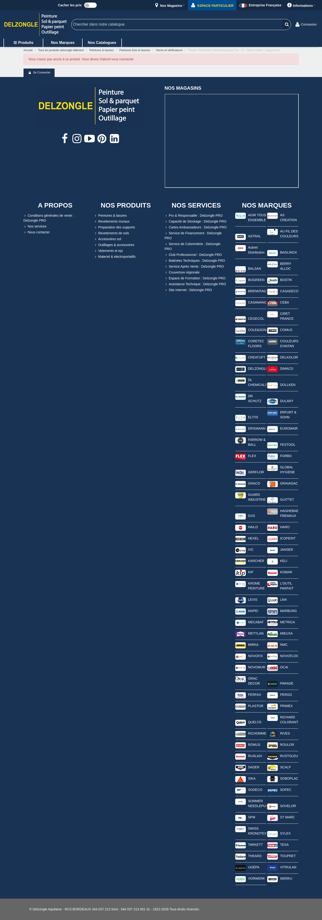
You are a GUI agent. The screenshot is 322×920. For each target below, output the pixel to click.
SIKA (252, 778)
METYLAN (256, 633)
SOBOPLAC (289, 778)
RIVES (285, 733)
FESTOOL (287, 445)
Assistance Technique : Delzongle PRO (195, 284)
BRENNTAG (257, 291)
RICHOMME (257, 733)
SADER (253, 767)
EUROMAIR (289, 428)
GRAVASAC (289, 483)
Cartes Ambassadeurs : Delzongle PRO (196, 227)
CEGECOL (256, 318)
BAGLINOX (288, 252)
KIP (251, 572)
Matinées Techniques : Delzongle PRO (195, 260)
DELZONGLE (257, 368)
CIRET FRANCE (287, 316)
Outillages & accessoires (114, 245)
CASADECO (289, 291)
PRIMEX (286, 706)
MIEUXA (286, 633)
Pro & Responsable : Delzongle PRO (194, 215)
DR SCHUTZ (255, 398)
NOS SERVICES (196, 205)
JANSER (286, 549)
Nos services (35, 226)
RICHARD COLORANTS (289, 719)
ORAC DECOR (254, 681)
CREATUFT (257, 357)
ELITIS (253, 417)
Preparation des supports (114, 227)
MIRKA (253, 645)
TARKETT (255, 845)
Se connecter (39, 73)
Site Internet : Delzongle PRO (188, 290)
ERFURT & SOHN (288, 414)
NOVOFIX (255, 656)
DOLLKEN (287, 385)
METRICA (287, 622)
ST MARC (287, 817)
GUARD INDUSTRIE (257, 497)
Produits (23, 43)
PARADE (287, 683)
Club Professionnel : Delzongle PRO (193, 254)
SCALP (285, 767)
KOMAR (286, 572)
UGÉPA (253, 867)
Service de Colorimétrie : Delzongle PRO (192, 246)
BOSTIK (286, 280)
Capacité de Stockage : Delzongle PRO (196, 221)
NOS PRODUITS (126, 205)
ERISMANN (257, 428)
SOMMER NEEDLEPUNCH (257, 803)
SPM (251, 817)
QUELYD (255, 722)
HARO (285, 527)
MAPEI (253, 611)
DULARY (287, 401)
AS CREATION (288, 217)
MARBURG (288, 611)
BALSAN (254, 268)
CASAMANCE (257, 302)
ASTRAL (254, 236)
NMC (284, 645)
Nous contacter (37, 232)
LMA (283, 599)
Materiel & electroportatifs (115, 256)
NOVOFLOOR (289, 656)
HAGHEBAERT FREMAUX (289, 513)
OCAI (284, 667)
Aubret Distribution (256, 250)
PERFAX (254, 695)
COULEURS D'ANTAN (289, 343)
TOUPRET (288, 856)
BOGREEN (256, 280)
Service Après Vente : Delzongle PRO (194, 266)
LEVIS (253, 599)
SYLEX (285, 833)
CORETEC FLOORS (256, 343)
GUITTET (287, 499)
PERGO (286, 695)
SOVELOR (288, 806)
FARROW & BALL (257, 442)
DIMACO (286, 368)
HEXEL (253, 538)
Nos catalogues (102, 43)
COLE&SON (257, 330)
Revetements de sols (111, 233)
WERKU (286, 878)
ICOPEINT (288, 538)
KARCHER (256, 561)
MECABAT (256, 622)
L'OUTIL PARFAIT (287, 585)
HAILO (253, 527)
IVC (251, 549)
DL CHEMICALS (257, 382)
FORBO (286, 456)
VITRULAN (288, 867)
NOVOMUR (256, 667)
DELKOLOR (289, 357)
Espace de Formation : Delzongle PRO (195, 278)
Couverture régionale (182, 272)
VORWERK (256, 878)
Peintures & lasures (110, 215)
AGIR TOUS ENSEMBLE (257, 217)
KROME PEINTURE (256, 585)
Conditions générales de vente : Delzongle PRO (49, 217)
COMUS (286, 330)
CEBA (284, 302)
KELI (283, 561)
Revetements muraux (112, 221)
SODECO (255, 790)
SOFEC (285, 790)
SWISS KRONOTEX (257, 831)
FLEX (252, 456)
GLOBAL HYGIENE (287, 469)
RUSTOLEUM (289, 756)
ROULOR (287, 745)
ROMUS (254, 745)
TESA (284, 845)
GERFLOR (256, 472)
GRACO (254, 483)
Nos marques (62, 43)
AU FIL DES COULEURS (289, 233)
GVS (251, 516)
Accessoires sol (107, 239)
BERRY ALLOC (285, 266)
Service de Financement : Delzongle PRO (193, 235)
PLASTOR (255, 706)
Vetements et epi (108, 250)
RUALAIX (255, 756)
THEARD (255, 856)
